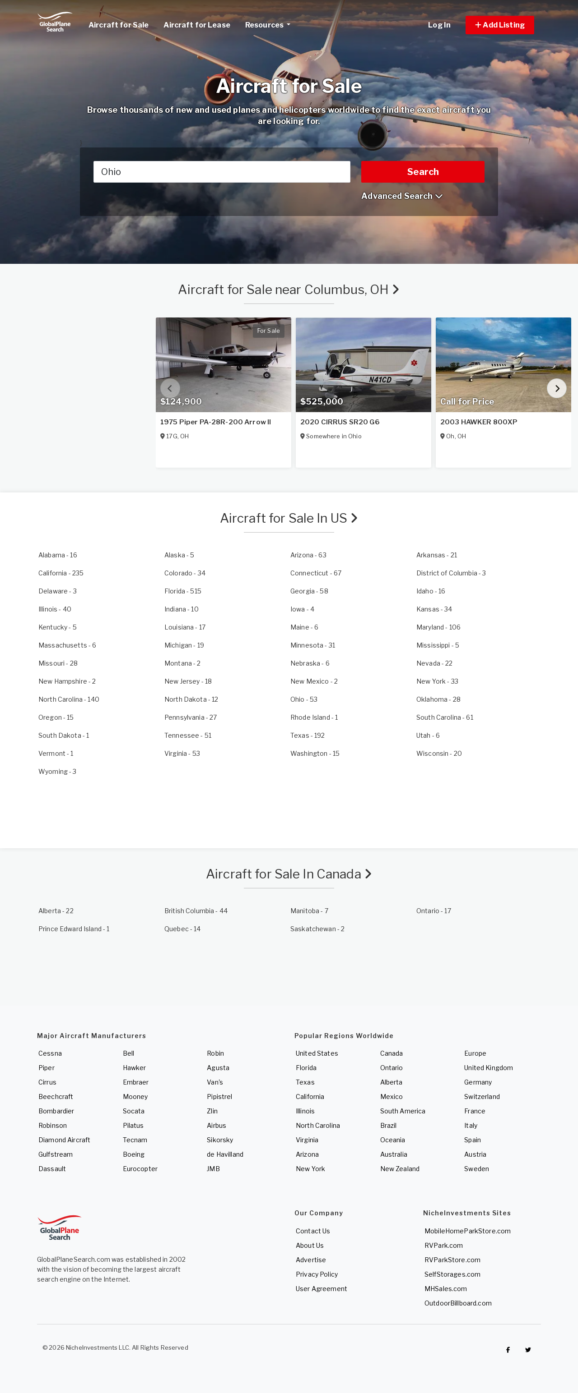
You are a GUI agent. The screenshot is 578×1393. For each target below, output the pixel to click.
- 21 (436, 555)
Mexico (391, 1096)
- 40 (54, 609)
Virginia (307, 1140)
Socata (134, 1111)
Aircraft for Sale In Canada (289, 874)
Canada (391, 1053)
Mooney (135, 1096)
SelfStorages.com (452, 1274)
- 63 (308, 555)
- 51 (187, 735)
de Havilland (225, 1154)
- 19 (184, 645)
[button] (500, 25)
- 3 (451, 573)
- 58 (309, 591)
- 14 (182, 929)
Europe (475, 1053)
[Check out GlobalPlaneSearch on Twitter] (528, 1349)
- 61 (444, 717)
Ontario (391, 1067)
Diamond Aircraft (64, 1140)
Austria (475, 1154)
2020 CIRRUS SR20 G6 (340, 422)
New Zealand (400, 1168)
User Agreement (321, 1288)
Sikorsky (220, 1140)
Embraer (136, 1082)
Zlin (212, 1111)
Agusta (218, 1067)
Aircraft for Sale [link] (119, 25)
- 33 (437, 681)
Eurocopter (140, 1168)
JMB (213, 1168)
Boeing (134, 1154)
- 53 (303, 699)
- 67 (315, 573)
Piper (46, 1067)
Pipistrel (219, 1096)
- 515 (182, 591)
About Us (310, 1245)
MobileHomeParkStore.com (467, 1231)
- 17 (184, 627)
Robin (215, 1053)
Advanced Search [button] (402, 196)
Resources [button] (271, 23)
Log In (439, 25)
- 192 (307, 735)
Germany (478, 1082)
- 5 (179, 555)
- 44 (196, 911)
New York (310, 1168)
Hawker (134, 1067)
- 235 (61, 573)
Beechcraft (55, 1096)
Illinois (305, 1111)
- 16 (57, 555)
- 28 (58, 663)
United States (317, 1053)
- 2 (182, 663)
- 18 (188, 681)
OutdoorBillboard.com (458, 1303)
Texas (305, 1082)
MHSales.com (445, 1288)
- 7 (309, 911)
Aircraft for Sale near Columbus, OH (289, 289)
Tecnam (135, 1140)
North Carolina (318, 1125)
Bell (129, 1053)
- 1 (314, 717)
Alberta (391, 1082)
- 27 (190, 717)
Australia (393, 1154)
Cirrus (47, 1082)
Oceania (393, 1140)
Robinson (52, 1125)
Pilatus (133, 1125)
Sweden (476, 1168)
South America (403, 1111)
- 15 (56, 717)
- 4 (302, 609)
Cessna (50, 1053)
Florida (306, 1067)
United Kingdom (488, 1067)
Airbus (216, 1125)
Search (423, 171)
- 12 (191, 699)
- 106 (438, 627)
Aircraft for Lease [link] (196, 25)
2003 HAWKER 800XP (478, 422)
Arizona (307, 1154)
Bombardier (56, 1111)
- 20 (439, 753)
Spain (472, 1140)
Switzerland (482, 1096)
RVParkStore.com (452, 1260)
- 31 (312, 645)
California (310, 1096)
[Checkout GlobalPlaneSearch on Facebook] (508, 1349)
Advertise (311, 1260)
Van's (215, 1082)
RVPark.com (443, 1245)
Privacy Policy (317, 1274)
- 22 (434, 663)
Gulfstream (55, 1154)
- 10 (181, 609)
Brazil (388, 1125)
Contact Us (313, 1231)
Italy (470, 1125)
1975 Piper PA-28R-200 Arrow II (215, 422)
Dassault (52, 1168)
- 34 (184, 573)
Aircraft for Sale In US (289, 518)
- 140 (68, 699)
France (474, 1111)
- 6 (304, 627)
